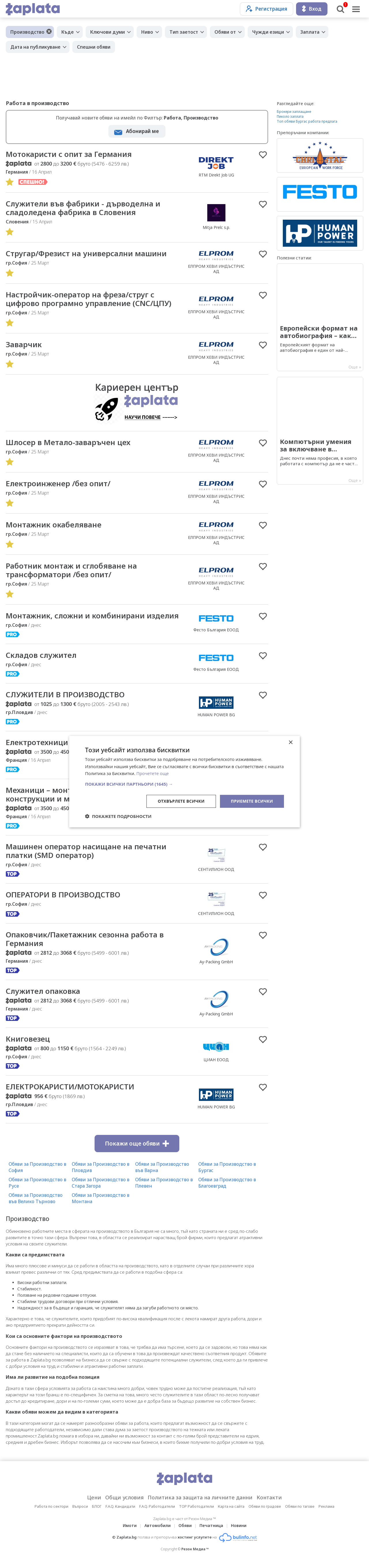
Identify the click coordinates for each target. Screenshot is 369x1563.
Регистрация (266, 8)
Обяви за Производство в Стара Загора (100, 1182)
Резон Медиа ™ (195, 1549)
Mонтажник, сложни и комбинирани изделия (92, 615)
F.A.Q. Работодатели (157, 1506)
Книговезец (28, 1039)
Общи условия (124, 1497)
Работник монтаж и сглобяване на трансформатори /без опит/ (71, 570)
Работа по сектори (51, 1506)
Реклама (326, 1506)
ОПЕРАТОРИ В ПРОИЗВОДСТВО (63, 894)
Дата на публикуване (35, 47)
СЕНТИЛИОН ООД (216, 869)
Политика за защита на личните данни (200, 1497)
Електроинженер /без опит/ (58, 483)
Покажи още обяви (137, 1143)
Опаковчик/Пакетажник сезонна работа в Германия (85, 938)
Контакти (269, 1497)
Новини (238, 1525)
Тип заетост (184, 32)
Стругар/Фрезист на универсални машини (86, 253)
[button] (184, 784)
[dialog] (184, 781)
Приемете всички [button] (252, 801)
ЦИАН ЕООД (216, 1059)
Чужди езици (268, 32)
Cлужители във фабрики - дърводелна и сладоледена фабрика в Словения (83, 207)
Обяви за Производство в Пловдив (100, 1167)
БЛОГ (96, 1506)
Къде (67, 32)
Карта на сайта (231, 1506)
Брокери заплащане (294, 111)
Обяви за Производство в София (37, 1167)
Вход (311, 8)
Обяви (185, 1525)
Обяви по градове (264, 1506)
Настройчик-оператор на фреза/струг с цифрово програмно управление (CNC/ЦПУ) (88, 298)
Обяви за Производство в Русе (37, 1182)
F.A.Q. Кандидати (120, 1506)
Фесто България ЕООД (216, 630)
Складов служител (41, 655)
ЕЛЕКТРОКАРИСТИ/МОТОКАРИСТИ (70, 1086)
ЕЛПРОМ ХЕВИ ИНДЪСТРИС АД (216, 268)
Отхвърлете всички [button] (181, 801)
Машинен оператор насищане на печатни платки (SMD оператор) (86, 850)
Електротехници (37, 742)
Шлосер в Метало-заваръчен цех (68, 442)
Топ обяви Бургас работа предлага (307, 121)
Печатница (211, 1525)
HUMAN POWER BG (216, 714)
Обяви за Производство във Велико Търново (36, 1198)
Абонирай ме (142, 131)
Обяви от (225, 32)
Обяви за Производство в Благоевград (227, 1182)
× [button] (290, 742)
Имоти (130, 1525)
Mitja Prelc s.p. (216, 227)
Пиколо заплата (290, 116)
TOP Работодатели (196, 1506)
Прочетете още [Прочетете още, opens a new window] (152, 773)
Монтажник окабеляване (53, 524)
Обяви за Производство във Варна (162, 1167)
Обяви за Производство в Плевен (164, 1182)
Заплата (309, 32)
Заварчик (24, 344)
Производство (27, 32)
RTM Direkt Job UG (216, 175)
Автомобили (157, 1525)
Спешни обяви (93, 47)
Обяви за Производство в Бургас (227, 1167)
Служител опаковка (43, 991)
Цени (94, 1497)
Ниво (147, 32)
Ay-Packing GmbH (216, 961)
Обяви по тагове (300, 1506)
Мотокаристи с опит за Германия (69, 154)
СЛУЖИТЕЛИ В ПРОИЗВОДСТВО (65, 694)
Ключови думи (107, 32)
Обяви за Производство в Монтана (100, 1198)
